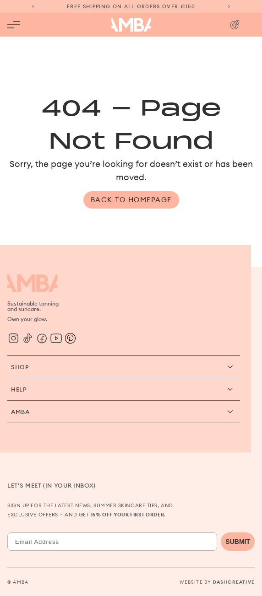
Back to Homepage (131, 199)
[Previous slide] (33, 6)
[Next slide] (229, 6)
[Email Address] (112, 541)
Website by (217, 582)
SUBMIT (237, 541)
